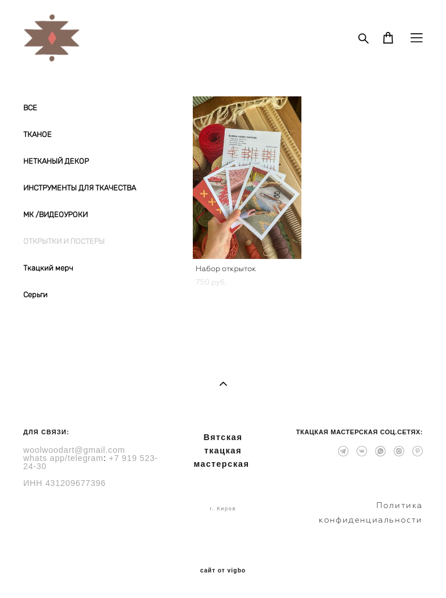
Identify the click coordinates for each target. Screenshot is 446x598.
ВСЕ (30, 107)
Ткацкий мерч (48, 268)
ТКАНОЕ (37, 134)
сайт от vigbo (223, 571)
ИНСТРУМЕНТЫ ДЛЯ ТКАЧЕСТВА (79, 187)
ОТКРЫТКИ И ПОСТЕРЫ (64, 241)
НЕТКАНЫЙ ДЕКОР (56, 161)
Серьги (35, 294)
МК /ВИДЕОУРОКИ (55, 214)
